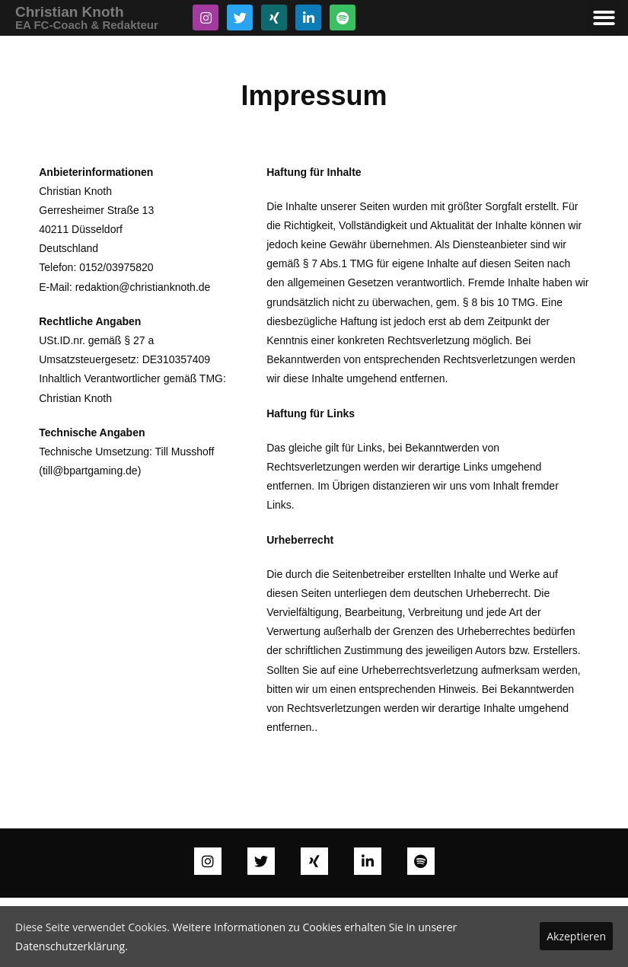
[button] (604, 18)
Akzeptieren (576, 936)
